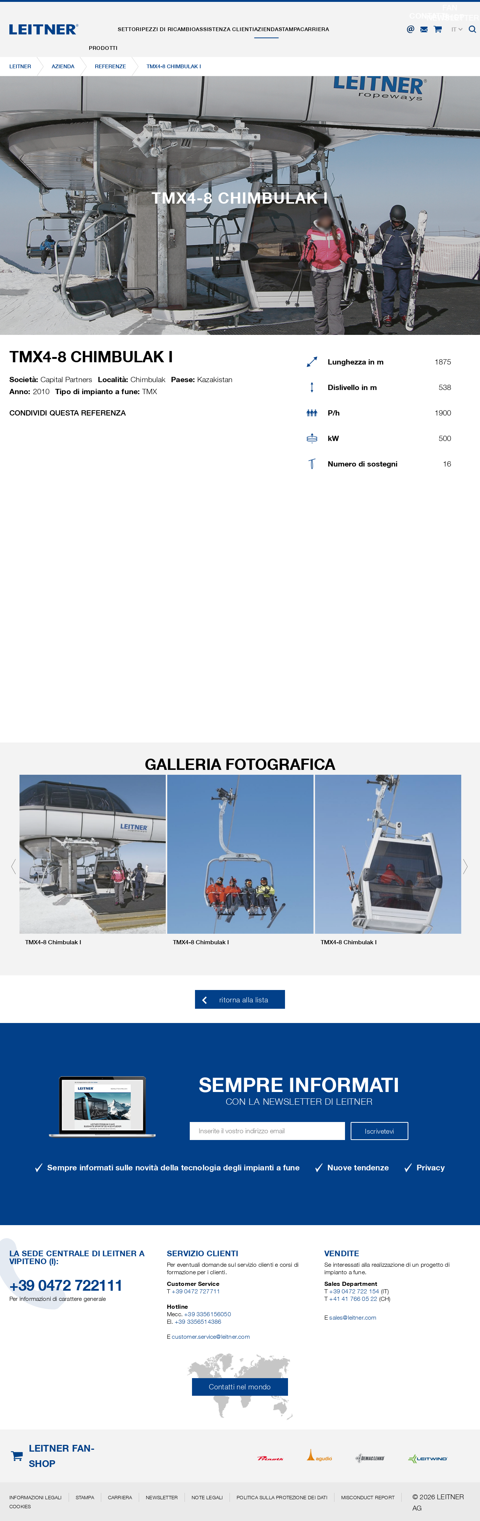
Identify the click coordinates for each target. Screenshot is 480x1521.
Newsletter (162, 1497)
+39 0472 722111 (66, 1285)
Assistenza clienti (251, 24)
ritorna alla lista (243, 1000)
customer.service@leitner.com (210, 1336)
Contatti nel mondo (240, 1387)
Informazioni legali (35, 1497)
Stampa (330, 24)
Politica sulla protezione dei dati (282, 1497)
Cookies (20, 1506)
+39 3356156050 (207, 1314)
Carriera (362, 24)
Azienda (299, 24)
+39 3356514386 (198, 1321)
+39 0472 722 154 (354, 1291)
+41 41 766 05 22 (354, 1298)
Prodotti (107, 24)
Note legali (207, 1497)
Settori (141, 24)
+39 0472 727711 (196, 1291)
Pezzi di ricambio (187, 24)
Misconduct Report (367, 1497)
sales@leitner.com (352, 1317)
